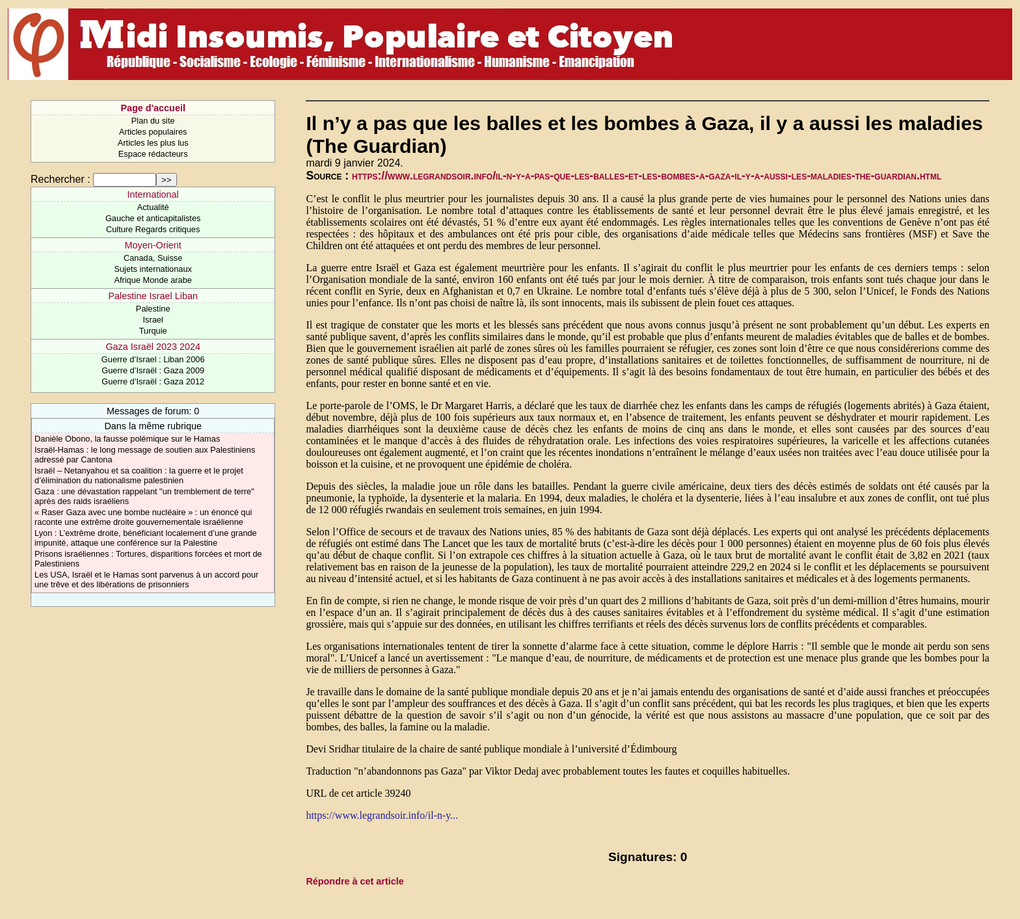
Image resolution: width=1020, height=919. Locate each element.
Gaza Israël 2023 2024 (152, 346)
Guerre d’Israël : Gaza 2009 (152, 370)
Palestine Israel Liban (153, 296)
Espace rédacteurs (153, 154)
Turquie (153, 331)
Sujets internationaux (153, 269)
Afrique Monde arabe (153, 280)
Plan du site (153, 121)
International (153, 194)
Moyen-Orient (153, 245)
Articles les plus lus (153, 143)
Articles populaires (153, 132)
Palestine (153, 308)
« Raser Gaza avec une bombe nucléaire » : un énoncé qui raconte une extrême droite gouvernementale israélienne (143, 517)
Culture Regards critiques (153, 229)
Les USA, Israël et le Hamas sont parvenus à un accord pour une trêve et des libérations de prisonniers (146, 579)
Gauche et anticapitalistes (153, 218)
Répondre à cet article (354, 881)
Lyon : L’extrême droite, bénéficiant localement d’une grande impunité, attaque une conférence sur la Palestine (145, 538)
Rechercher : (60, 179)
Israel (153, 320)
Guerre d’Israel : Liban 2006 (153, 359)
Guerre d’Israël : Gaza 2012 (152, 381)
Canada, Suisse (153, 258)
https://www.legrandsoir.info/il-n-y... (382, 815)
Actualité (153, 207)
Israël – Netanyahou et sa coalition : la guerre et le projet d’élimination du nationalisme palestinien (138, 475)
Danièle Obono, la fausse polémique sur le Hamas (127, 439)
